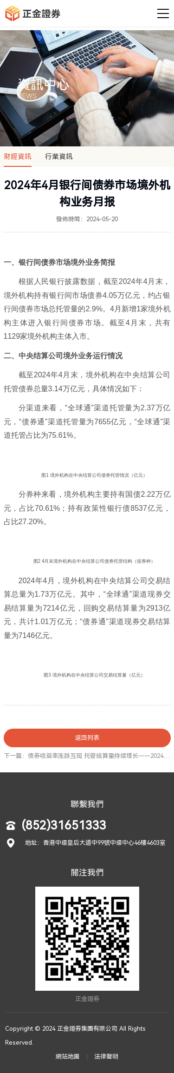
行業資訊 (59, 156)
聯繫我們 (87, 804)
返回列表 (87, 737)
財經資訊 (18, 156)
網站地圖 (68, 1056)
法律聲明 (106, 1056)
